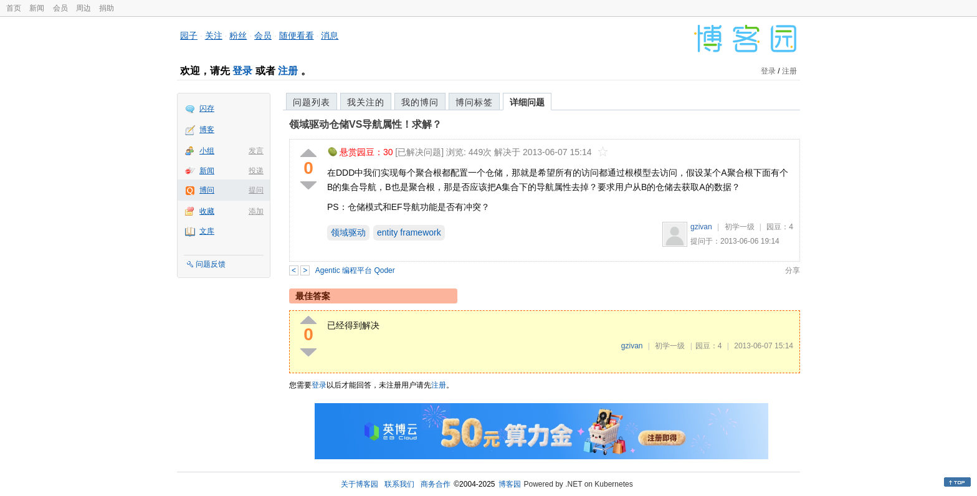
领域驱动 (348, 232)
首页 (13, 8)
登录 (242, 70)
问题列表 (311, 102)
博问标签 (474, 102)
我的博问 (420, 102)
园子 (189, 36)
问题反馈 (211, 264)
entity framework (409, 232)
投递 (256, 170)
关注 (213, 36)
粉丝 (238, 36)
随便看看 (296, 36)
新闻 (36, 8)
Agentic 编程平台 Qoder (355, 270)
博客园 (509, 484)
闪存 (206, 108)
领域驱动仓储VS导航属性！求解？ (365, 124)
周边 (83, 8)
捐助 (106, 8)
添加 (256, 211)
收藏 (206, 211)
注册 (288, 70)
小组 (206, 150)
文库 (206, 231)
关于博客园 (359, 484)
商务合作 (435, 484)
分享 (792, 270)
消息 (329, 36)
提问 (256, 190)
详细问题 (527, 102)
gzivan (701, 226)
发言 (256, 150)
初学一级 (740, 226)
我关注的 (365, 102)
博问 (206, 190)
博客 (206, 129)
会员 (60, 8)
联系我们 (399, 484)
